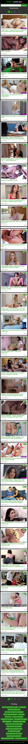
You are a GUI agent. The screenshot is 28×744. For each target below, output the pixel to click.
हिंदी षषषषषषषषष (7, 721)
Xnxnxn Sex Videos (18, 716)
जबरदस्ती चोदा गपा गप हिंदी (19, 721)
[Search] (11, 5)
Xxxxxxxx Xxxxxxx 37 (21, 738)
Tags (9, 742)
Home (5, 742)
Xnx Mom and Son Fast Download (14, 712)
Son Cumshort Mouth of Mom (10, 707)
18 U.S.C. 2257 (20, 742)
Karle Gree (21, 714)
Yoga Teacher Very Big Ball (14, 726)
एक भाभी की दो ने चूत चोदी (14, 731)
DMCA (13, 742)
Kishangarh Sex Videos (20, 719)
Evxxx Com (8, 716)
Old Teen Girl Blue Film (14, 709)
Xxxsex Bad (22, 707)
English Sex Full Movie (7, 719)
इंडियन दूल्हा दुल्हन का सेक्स (7, 738)
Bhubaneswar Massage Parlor (14, 728)
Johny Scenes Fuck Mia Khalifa (14, 724)
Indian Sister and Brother (10, 714)
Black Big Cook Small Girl (14, 736)
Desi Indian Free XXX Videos (14, 733)
